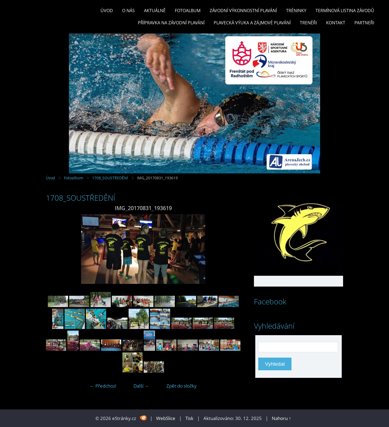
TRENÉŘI (308, 23)
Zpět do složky (181, 386)
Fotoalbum (187, 11)
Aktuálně (155, 11)
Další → (141, 386)
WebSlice (165, 418)
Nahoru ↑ (281, 418)
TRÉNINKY (296, 11)
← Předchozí (103, 386)
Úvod (106, 11)
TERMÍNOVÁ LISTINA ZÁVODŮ (345, 11)
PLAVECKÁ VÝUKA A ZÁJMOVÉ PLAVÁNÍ (252, 23)
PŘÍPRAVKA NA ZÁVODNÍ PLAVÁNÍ (171, 23)
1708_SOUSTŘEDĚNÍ (110, 177)
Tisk (189, 418)
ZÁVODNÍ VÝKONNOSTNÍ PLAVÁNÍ (243, 11)
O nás (128, 11)
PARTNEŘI (364, 23)
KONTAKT (335, 23)
